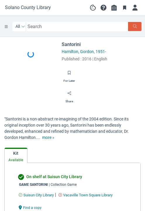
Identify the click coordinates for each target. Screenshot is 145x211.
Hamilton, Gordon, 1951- (84, 51)
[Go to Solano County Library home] (28, 7)
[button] (103, 7)
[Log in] (135, 7)
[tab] (15, 155)
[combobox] (77, 26)
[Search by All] (20, 26)
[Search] (134, 26)
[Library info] (114, 7)
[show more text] (48, 138)
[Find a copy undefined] (30, 207)
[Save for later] (69, 74)
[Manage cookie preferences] (93, 7)
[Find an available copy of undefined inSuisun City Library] (36, 195)
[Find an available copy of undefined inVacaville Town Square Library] (85, 195)
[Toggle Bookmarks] (124, 7)
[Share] (69, 95)
